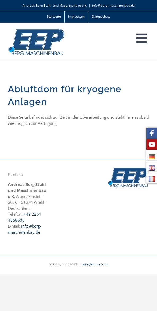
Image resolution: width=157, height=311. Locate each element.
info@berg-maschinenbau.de (113, 5)
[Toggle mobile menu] (142, 38)
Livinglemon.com (93, 264)
